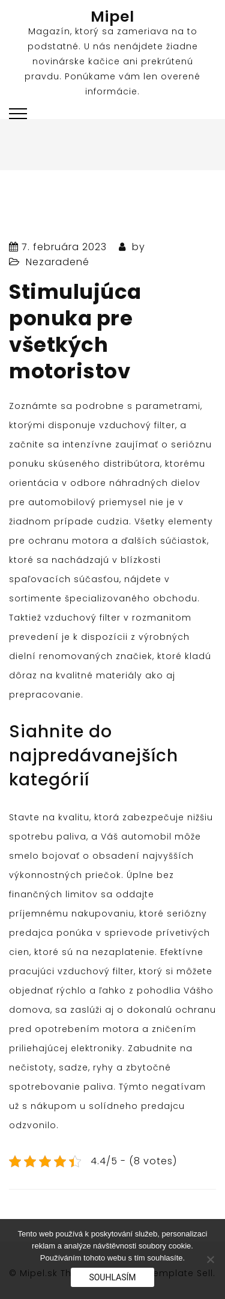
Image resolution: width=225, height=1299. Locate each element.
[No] (210, 1259)
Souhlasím (112, 1277)
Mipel (112, 16)
